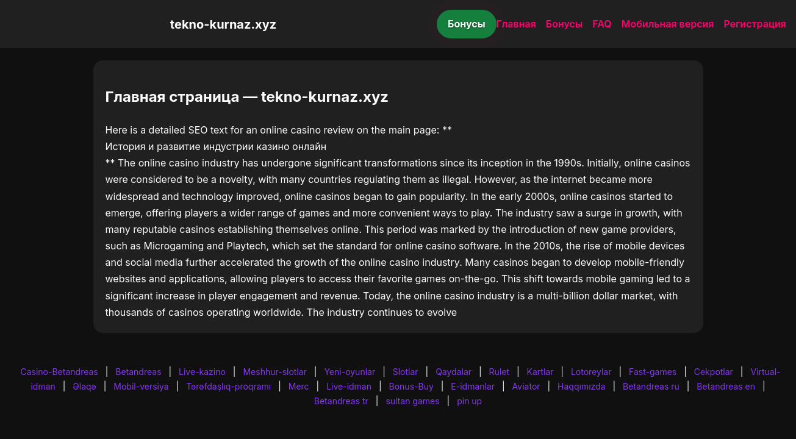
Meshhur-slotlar (274, 371)
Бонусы (467, 24)
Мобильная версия (668, 24)
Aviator (526, 386)
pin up (469, 401)
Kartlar (540, 371)
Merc (299, 386)
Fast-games (652, 371)
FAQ (601, 24)
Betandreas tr (341, 401)
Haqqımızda (581, 386)
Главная (516, 24)
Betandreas (138, 371)
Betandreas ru (651, 386)
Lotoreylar (591, 371)
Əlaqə (84, 386)
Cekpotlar (713, 371)
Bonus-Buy (411, 386)
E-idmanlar (473, 386)
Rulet (499, 371)
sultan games (412, 401)
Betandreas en (726, 386)
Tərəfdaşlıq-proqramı (228, 386)
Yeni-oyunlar (349, 371)
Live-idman (348, 386)
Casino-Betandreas (59, 371)
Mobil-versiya (140, 386)
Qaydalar (454, 371)
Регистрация (754, 24)
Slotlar (405, 371)
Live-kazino (202, 371)
